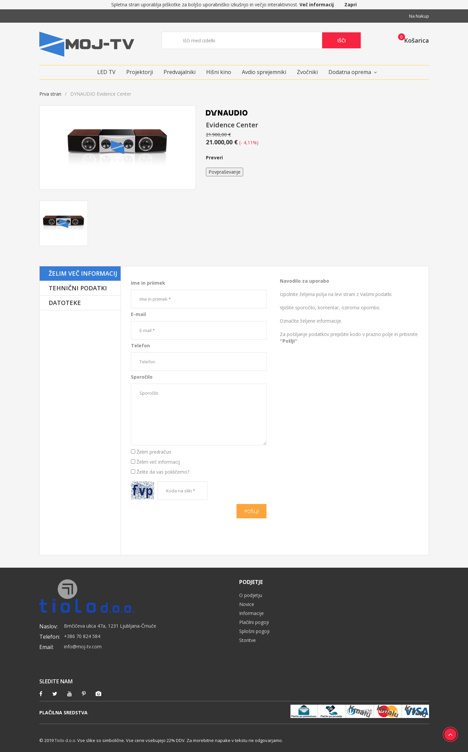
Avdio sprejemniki (264, 72)
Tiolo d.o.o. (65, 740)
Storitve (247, 640)
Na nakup (419, 16)
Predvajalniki (180, 72)
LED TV (106, 72)
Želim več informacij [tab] (83, 273)
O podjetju (250, 595)
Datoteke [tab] (65, 303)
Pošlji (251, 511)
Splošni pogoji (254, 631)
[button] (411, 40)
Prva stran (50, 94)
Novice (246, 604)
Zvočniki (307, 72)
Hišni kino (218, 72)
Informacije (251, 613)
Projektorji (139, 72)
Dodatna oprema (349, 72)
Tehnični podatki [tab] (78, 288)
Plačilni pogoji (254, 622)
